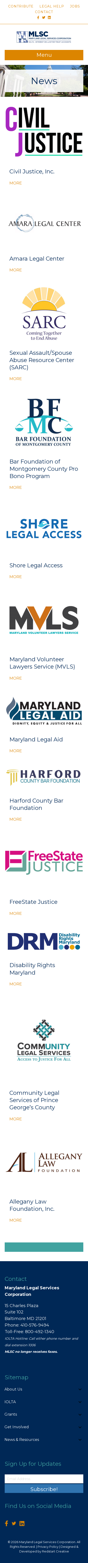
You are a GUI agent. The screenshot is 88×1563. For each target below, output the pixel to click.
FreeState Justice (33, 901)
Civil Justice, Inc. (31, 171)
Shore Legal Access (36, 565)
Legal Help (51, 6)
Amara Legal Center (36, 258)
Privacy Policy (48, 1546)
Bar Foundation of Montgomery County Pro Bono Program (43, 468)
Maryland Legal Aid (36, 739)
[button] (80, 1389)
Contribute (21, 6)
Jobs (75, 6)
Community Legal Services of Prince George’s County (34, 1100)
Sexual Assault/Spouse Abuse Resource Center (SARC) (41, 360)
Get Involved (16, 1427)
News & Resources (21, 1439)
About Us (13, 1389)
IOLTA (10, 1402)
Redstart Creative (55, 1551)
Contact (44, 12)
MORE (15, 182)
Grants (10, 1414)
